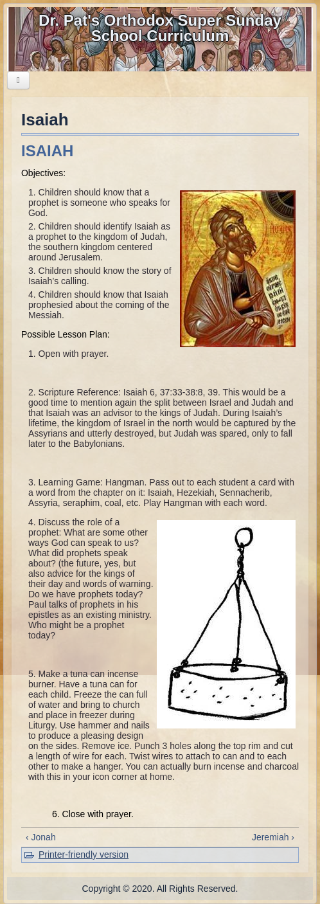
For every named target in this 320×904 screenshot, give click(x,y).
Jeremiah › (273, 837)
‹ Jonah (41, 837)
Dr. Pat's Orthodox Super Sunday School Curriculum (160, 28)
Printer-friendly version (84, 854)
